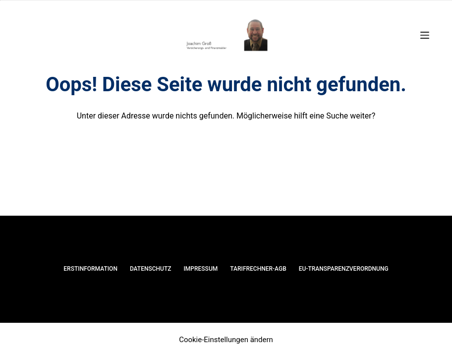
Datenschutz (150, 268)
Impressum (200, 268)
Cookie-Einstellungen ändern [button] (226, 339)
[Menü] (424, 35)
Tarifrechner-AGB (258, 268)
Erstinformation (90, 268)
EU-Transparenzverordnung (344, 268)
